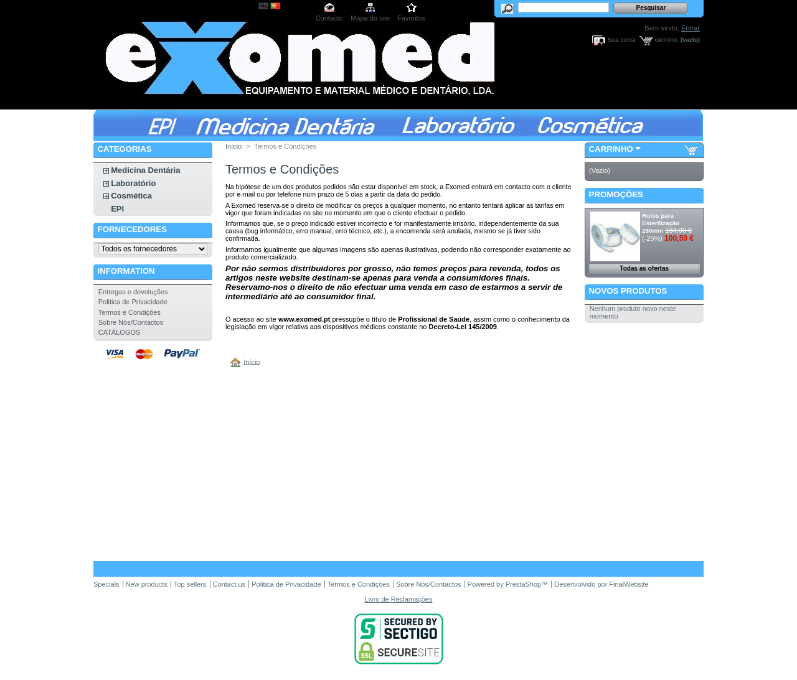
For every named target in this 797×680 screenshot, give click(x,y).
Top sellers (190, 584)
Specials (106, 584)
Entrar (690, 28)
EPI (117, 208)
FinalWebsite (628, 584)
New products (146, 584)
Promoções (616, 194)
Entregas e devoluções (133, 292)
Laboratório (133, 183)
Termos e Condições (129, 312)
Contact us (229, 584)
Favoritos (411, 18)
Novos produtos (628, 291)
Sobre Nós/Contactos (131, 322)
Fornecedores (132, 229)
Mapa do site (370, 18)
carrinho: (667, 39)
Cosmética (131, 195)
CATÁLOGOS (119, 332)
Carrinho (611, 149)
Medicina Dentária (145, 170)
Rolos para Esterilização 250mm (660, 223)
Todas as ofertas (644, 268)
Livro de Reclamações (399, 599)
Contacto (329, 18)
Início (233, 146)
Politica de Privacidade (132, 301)
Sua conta (621, 39)
